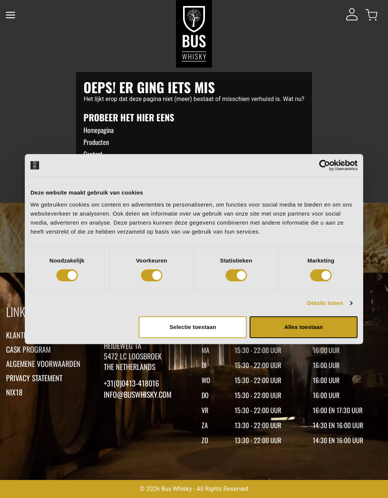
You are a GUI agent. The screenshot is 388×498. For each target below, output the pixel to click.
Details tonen (325, 303)
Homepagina (98, 130)
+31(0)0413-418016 (131, 383)
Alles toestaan (303, 327)
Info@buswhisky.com (137, 394)
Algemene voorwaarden (43, 363)
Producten (96, 142)
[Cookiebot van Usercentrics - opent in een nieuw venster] (325, 165)
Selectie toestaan (193, 327)
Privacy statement (34, 377)
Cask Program (28, 349)
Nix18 (14, 392)
